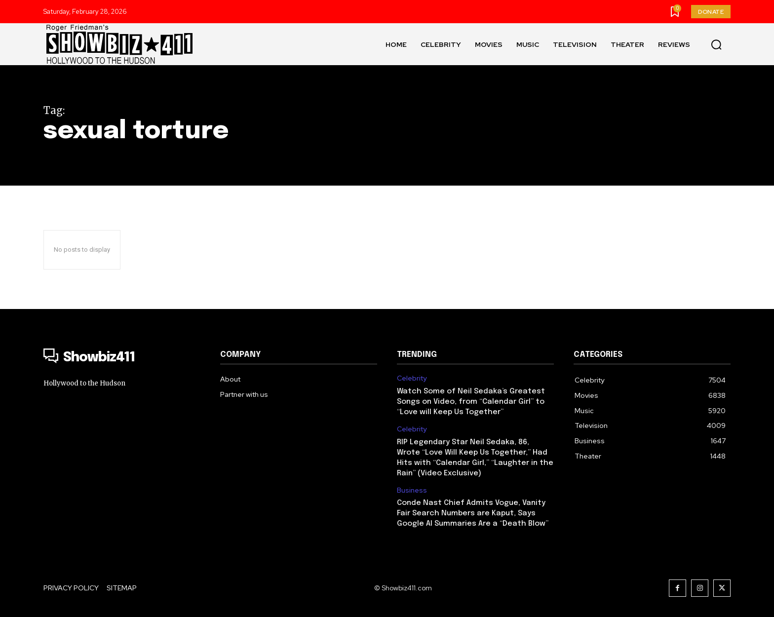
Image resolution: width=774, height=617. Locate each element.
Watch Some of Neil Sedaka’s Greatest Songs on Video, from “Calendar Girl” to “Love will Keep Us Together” (471, 401)
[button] (716, 44)
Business (412, 490)
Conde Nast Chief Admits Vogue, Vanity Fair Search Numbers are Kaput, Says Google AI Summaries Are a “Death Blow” (472, 513)
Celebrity (411, 378)
